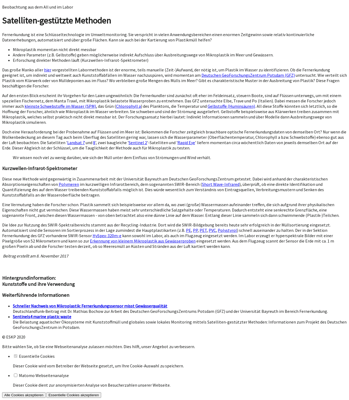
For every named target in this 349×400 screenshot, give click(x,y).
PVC (212, 230)
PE (188, 230)
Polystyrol (227, 230)
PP (195, 230)
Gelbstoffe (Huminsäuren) (231, 106)
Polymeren (69, 184)
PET (203, 230)
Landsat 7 (76, 142)
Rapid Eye (186, 142)
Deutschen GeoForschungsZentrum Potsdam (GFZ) (248, 75)
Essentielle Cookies (37, 356)
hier (47, 69)
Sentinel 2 (138, 142)
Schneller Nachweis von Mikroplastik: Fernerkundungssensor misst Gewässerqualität (90, 306)
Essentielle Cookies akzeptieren (74, 395)
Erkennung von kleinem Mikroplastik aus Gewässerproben (143, 241)
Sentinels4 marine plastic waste (42, 316)
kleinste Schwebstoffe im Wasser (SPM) (60, 106)
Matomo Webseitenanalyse (44, 375)
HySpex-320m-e (107, 235)
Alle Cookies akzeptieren (23, 395)
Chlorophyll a (128, 106)
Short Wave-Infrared (220, 184)
